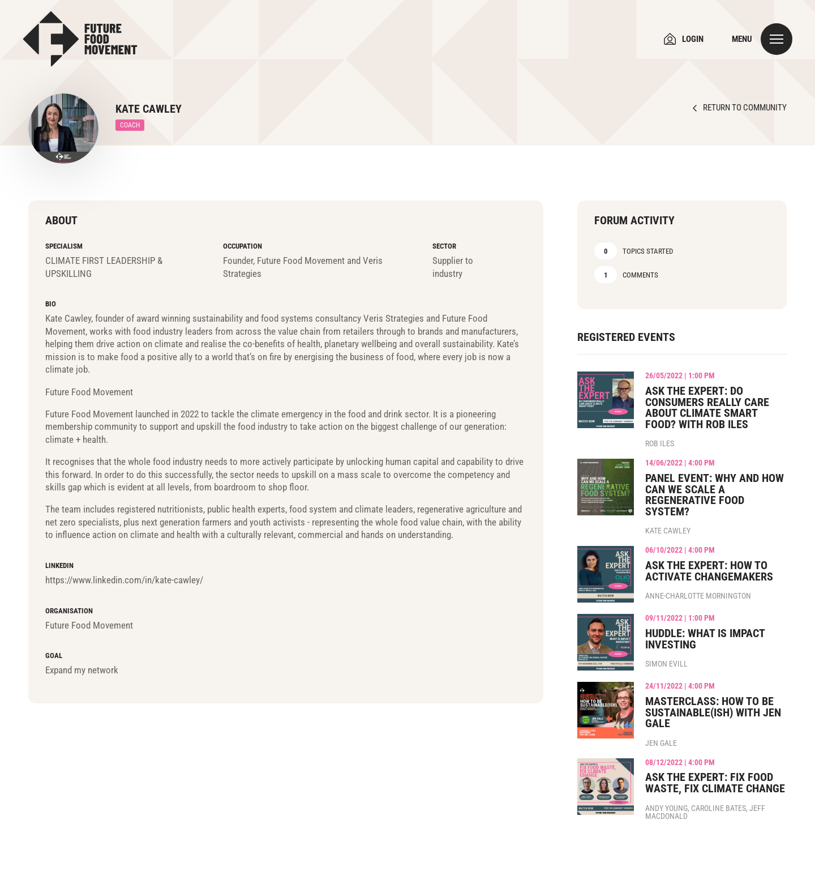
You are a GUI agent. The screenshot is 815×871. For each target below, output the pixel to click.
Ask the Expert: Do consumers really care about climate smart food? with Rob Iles (707, 408)
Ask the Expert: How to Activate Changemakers (709, 571)
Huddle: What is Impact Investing (705, 639)
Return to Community (745, 108)
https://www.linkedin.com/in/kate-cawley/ (124, 580)
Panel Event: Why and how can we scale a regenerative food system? (714, 495)
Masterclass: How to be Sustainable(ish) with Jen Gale (713, 712)
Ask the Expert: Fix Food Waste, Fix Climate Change (715, 783)
